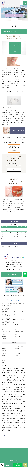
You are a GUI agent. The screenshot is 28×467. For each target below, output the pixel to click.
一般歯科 (4, 346)
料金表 (3, 334)
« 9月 (2, 238)
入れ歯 (16, 355)
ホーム (3, 329)
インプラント (18, 353)
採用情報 (4, 336)
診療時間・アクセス (19, 331)
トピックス (17, 336)
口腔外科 (4, 351)
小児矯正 (4, 362)
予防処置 (4, 358)
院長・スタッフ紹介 (7, 331)
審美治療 (17, 348)
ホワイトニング (18, 351)
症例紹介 (17, 334)
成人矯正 (4, 365)
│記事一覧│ (14, 26)
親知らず (4, 353)
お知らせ (4, 339)
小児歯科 (4, 360)
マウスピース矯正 (19, 346)
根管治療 (4, 348)
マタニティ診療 (18, 358)
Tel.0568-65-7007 (14, 270)
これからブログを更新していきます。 (11, 246)
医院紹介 (17, 329)
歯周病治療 (4, 355)
